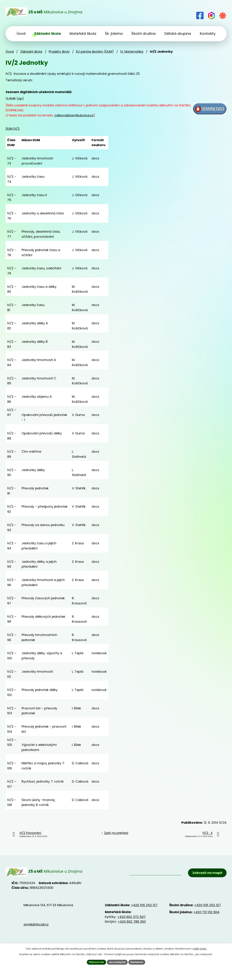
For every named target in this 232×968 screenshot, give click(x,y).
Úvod (10, 51)
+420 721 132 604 (206, 915)
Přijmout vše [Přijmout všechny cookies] (94, 961)
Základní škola (31, 51)
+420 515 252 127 (144, 909)
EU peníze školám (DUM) (95, 51)
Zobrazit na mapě (204, 874)
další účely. (200, 948)
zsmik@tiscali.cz (36, 928)
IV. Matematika (131, 51)
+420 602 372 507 (131, 920)
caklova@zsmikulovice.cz (74, 115)
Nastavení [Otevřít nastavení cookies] (139, 961)
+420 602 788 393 (131, 925)
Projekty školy (59, 51)
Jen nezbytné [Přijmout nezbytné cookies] (117, 961)
